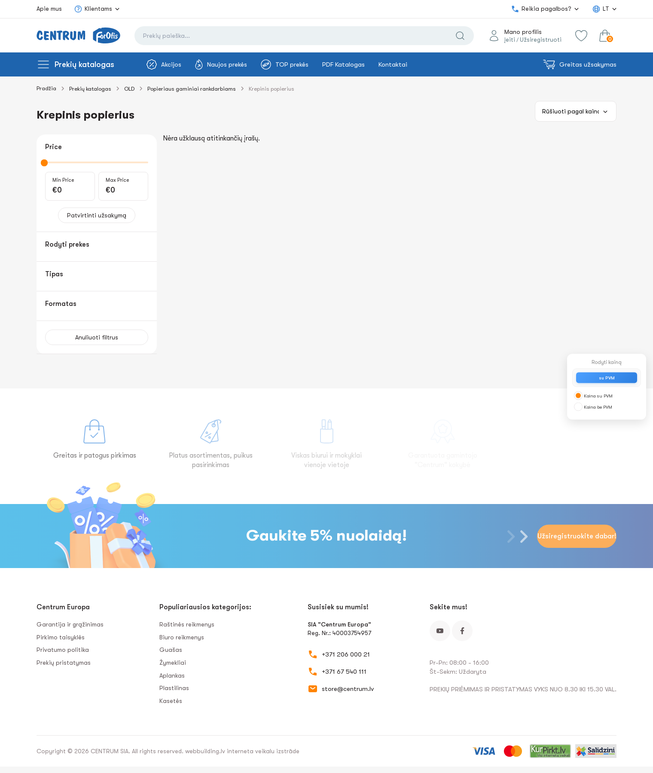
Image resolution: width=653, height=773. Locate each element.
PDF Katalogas (343, 64)
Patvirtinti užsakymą (96, 215)
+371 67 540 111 (344, 671)
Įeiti (509, 39)
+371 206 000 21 (346, 654)
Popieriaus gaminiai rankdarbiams (191, 89)
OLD (129, 89)
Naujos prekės (221, 64)
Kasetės (170, 700)
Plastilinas (174, 687)
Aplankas (172, 675)
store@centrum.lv (348, 689)
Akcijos (163, 64)
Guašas (170, 649)
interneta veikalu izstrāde (263, 751)
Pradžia (46, 88)
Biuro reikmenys (181, 637)
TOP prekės (284, 64)
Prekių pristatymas (64, 662)
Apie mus (49, 8)
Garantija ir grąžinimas (70, 624)
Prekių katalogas (84, 64)
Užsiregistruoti (540, 39)
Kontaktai (392, 64)
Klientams (93, 9)
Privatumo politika (63, 649)
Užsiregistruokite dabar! (576, 536)
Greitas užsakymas (579, 64)
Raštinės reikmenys (186, 624)
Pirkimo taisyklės (61, 637)
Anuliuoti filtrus (96, 337)
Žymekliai (172, 662)
